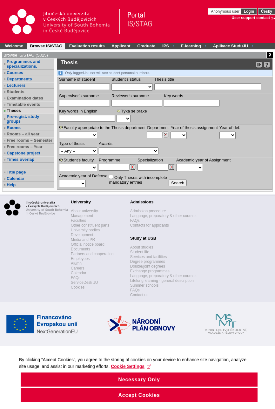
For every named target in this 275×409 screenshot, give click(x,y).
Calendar (15, 178)
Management (82, 216)
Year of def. (229, 127)
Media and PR (83, 239)
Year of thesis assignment (194, 127)
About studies (141, 247)
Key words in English (78, 111)
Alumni (77, 263)
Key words (173, 95)
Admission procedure (148, 211)
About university (84, 211)
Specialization (150, 160)
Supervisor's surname (79, 95)
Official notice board (87, 244)
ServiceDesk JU (84, 282)
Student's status (126, 79)
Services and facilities (148, 257)
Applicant (120, 46)
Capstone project (23, 153)
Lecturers (16, 85)
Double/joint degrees (147, 266)
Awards (105, 143)
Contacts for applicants (149, 225)
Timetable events (23, 104)
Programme (109, 160)
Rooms (14, 127)
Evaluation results (87, 46)
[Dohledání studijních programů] (132, 167)
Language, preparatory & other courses (163, 216)
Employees (80, 258)
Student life (139, 252)
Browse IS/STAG (46, 46)
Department (158, 127)
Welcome (14, 46)
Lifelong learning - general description (162, 280)
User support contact (250, 18)
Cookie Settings (131, 380)
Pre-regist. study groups (23, 119)
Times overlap (20, 159)
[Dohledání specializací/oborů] (171, 167)
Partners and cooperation (92, 254)
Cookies (77, 287)
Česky (266, 11)
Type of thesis (71, 143)
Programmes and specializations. (23, 64)
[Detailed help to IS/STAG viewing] (267, 64)
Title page (16, 172)
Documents (80, 249)
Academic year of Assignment (203, 160)
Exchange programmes (150, 271)
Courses (15, 72)
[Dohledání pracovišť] (165, 135)
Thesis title (164, 79)
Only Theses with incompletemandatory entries (138, 180)
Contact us (139, 295)
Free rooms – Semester (29, 140)
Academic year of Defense (83, 176)
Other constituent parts (90, 225)
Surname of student (77, 79)
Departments (19, 79)
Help (11, 184)
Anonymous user (225, 11)
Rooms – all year (23, 134)
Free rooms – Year (25, 146)
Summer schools (144, 285)
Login (249, 11)
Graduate (146, 46)
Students (15, 91)
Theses (14, 110)
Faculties (78, 220)
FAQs (75, 278)
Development (82, 235)
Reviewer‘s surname (130, 95)
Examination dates (25, 98)
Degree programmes (147, 261)
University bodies (85, 230)
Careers (77, 268)
